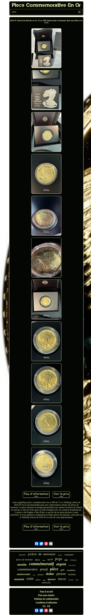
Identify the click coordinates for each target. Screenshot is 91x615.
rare (77, 580)
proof (44, 569)
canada (60, 555)
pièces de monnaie (24, 559)
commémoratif (41, 564)
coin (30, 578)
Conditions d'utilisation (46, 602)
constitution (71, 570)
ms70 (50, 559)
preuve (61, 574)
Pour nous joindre (46, 595)
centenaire (69, 554)
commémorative (27, 569)
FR (48, 606)
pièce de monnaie (41, 554)
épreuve (52, 579)
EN (44, 606)
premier (41, 575)
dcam (43, 560)
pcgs (58, 559)
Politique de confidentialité (46, 599)
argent (61, 564)
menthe (22, 564)
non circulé (71, 565)
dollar (50, 574)
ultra (34, 575)
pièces (38, 580)
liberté (62, 579)
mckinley (72, 574)
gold (44, 580)
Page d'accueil (46, 591)
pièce (54, 569)
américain (46, 582)
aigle (66, 560)
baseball (70, 580)
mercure (22, 555)
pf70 (62, 570)
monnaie (19, 579)
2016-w (37, 560)
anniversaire (23, 574)
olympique (73, 560)
